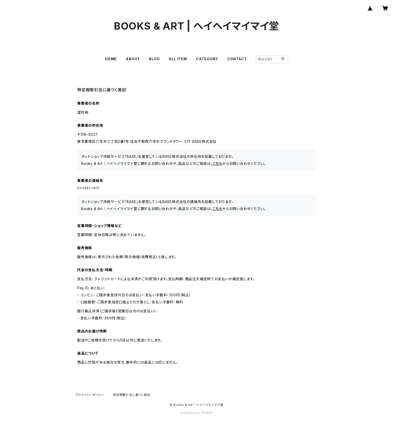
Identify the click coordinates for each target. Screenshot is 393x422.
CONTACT (237, 59)
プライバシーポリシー (90, 395)
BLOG (154, 59)
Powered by (196, 413)
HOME (111, 59)
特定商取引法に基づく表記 (131, 395)
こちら (217, 163)
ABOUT (133, 59)
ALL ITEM (178, 59)
